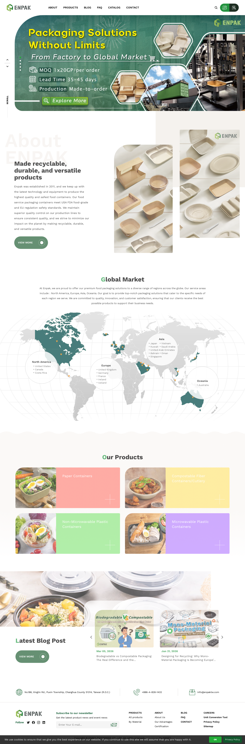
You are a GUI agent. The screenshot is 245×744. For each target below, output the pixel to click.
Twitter (28, 722)
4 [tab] (20, 67)
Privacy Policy (212, 721)
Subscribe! (113, 724)
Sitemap (208, 726)
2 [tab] (20, 60)
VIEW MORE (14, 242)
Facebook (33, 722)
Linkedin (44, 722)
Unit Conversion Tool (216, 717)
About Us (160, 717)
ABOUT (52, 7)
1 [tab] (20, 57)
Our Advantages (163, 721)
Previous (91, 648)
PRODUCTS (70, 7)
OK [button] (215, 739)
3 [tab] (20, 63)
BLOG (87, 7)
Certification (162, 726)
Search (216, 7)
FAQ (99, 7)
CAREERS (209, 712)
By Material (135, 721)
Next (222, 648)
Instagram (39, 722)
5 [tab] (20, 70)
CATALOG (114, 7)
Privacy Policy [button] (232, 739)
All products (135, 717)
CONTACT (132, 7)
